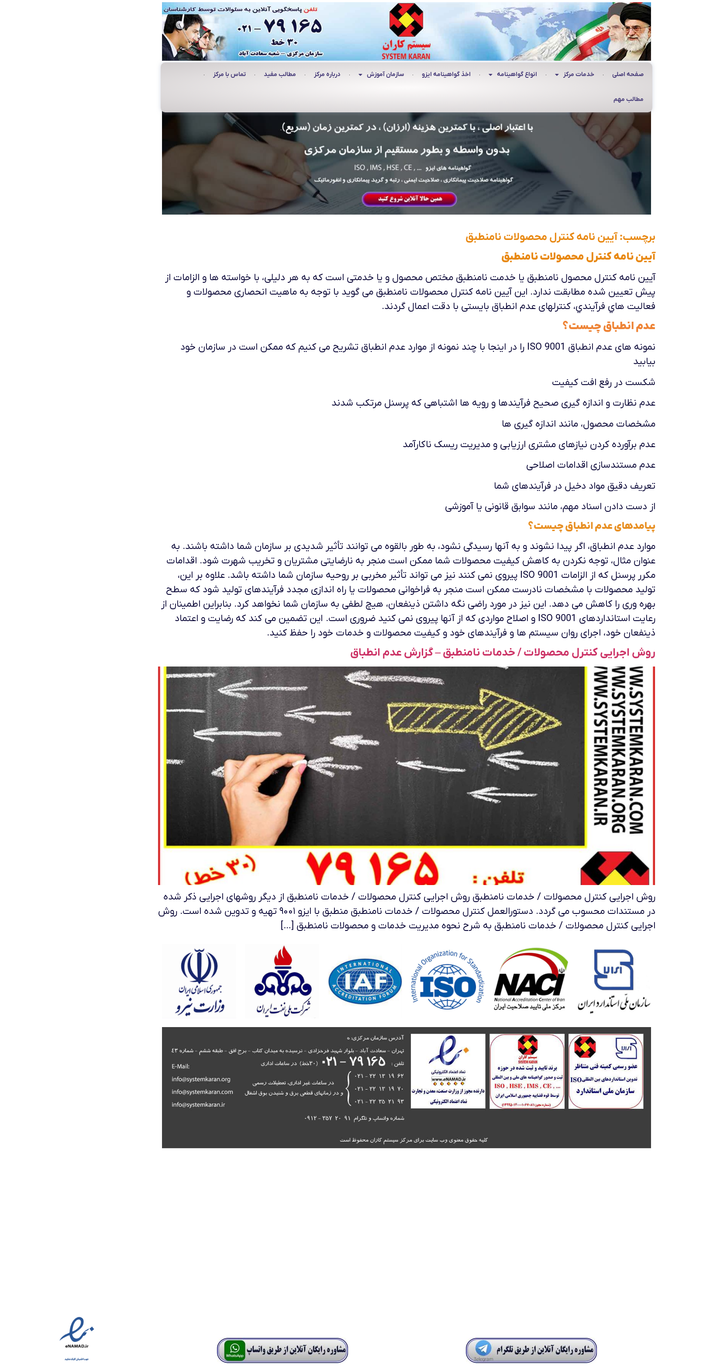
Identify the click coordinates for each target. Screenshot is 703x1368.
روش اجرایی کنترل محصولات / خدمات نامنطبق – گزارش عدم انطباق (448, 653)
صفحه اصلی (573, 74)
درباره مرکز (272, 74)
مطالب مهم (573, 99)
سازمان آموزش (326, 75)
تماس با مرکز (174, 74)
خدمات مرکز (519, 75)
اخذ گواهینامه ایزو (391, 74)
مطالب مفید (225, 74)
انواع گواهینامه (458, 75)
